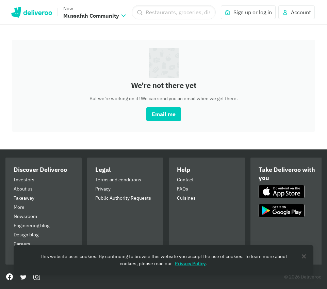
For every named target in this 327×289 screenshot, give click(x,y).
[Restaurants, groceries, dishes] (173, 12)
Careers (22, 244)
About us (23, 189)
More (19, 207)
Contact (185, 180)
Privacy (103, 189)
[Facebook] (9, 277)
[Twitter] (23, 277)
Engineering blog (31, 225)
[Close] (304, 256)
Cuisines (186, 198)
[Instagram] (37, 277)
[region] (163, 260)
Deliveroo (31, 12)
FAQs (182, 189)
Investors (24, 180)
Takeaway (24, 198)
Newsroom (25, 216)
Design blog (26, 235)
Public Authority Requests (123, 198)
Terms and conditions (118, 180)
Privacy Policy (190, 263)
